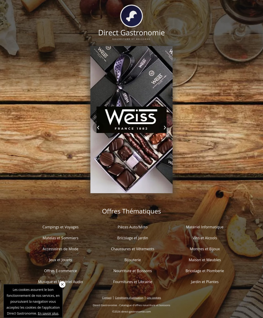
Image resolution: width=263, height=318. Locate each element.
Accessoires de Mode (60, 248)
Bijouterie (132, 259)
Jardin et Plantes (204, 281)
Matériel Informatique (205, 226)
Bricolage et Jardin (132, 237)
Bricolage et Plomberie (205, 270)
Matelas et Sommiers (61, 237)
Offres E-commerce (60, 270)
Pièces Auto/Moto (133, 226)
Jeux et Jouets (60, 259)
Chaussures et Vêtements (132, 248)
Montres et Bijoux (205, 248)
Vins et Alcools (205, 237)
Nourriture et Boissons (132, 270)
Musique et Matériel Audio (60, 281)
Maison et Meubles (205, 259)
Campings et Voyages (60, 226)
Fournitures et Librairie (132, 281)
